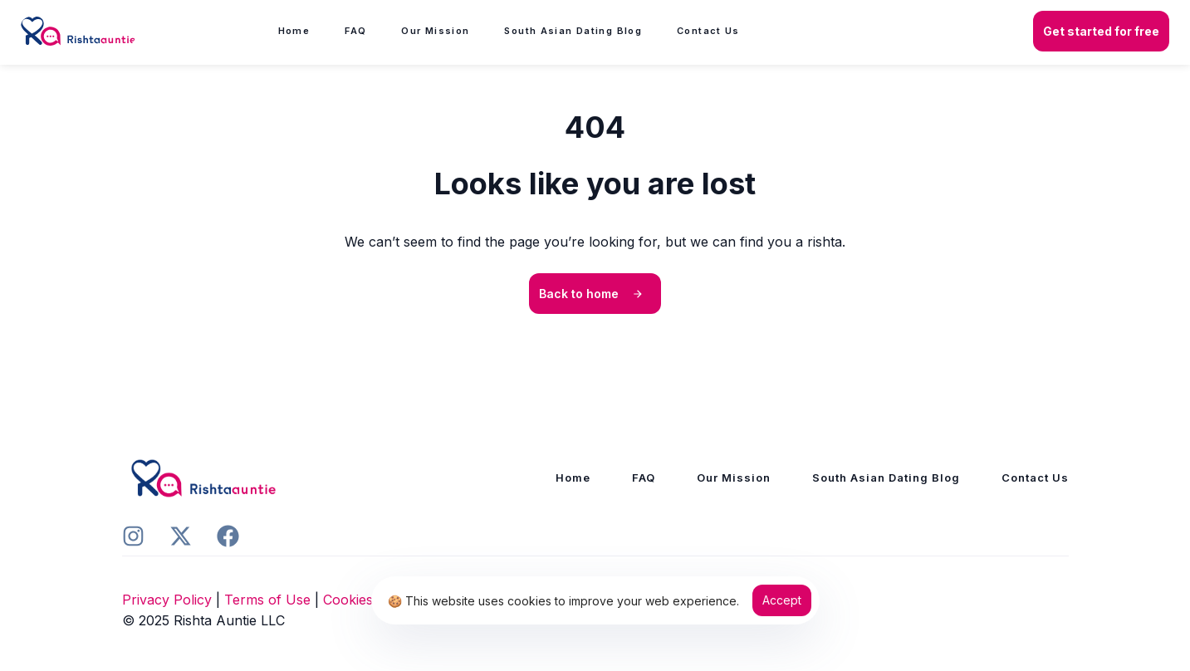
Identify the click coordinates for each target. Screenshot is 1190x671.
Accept (781, 600)
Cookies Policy (369, 599)
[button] (1101, 31)
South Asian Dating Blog (573, 31)
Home (294, 31)
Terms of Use (267, 599)
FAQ (355, 31)
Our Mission (435, 31)
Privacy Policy (167, 599)
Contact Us (708, 31)
